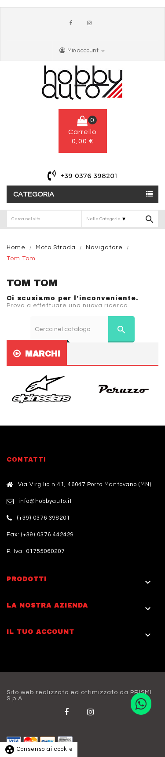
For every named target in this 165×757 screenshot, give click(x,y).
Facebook (73, 23)
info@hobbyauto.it (45, 501)
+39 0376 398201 (89, 176)
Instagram (91, 23)
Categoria (34, 194)
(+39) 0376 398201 (43, 518)
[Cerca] (82, 329)
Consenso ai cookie (38, 749)
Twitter (92, 712)
